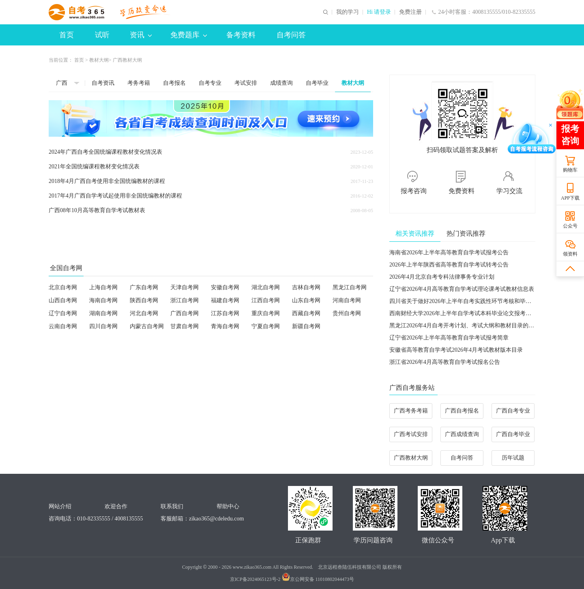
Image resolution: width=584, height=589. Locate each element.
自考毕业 (317, 83)
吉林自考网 (306, 287)
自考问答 (291, 35)
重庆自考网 (265, 313)
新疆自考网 (306, 326)
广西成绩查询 (462, 434)
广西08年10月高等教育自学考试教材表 (97, 210)
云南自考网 (63, 326)
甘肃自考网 (184, 326)
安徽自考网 (225, 287)
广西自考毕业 (513, 434)
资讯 (141, 35)
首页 (66, 35)
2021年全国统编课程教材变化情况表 (94, 166)
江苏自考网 (225, 313)
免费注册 (410, 12)
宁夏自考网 (265, 326)
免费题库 (188, 35)
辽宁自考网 (63, 313)
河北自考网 (144, 313)
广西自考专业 (513, 411)
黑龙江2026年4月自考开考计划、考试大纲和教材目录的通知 (464, 325)
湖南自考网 (103, 313)
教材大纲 (99, 60)
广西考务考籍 (411, 411)
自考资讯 (103, 83)
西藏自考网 (306, 313)
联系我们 (172, 506)
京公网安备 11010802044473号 (318, 579)
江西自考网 (265, 300)
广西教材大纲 (411, 458)
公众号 (570, 226)
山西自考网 (63, 300)
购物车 (570, 170)
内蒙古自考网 (147, 326)
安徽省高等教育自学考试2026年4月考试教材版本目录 (456, 350)
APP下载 (570, 198)
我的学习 (347, 12)
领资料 (570, 254)
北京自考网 (63, 287)
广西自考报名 (462, 411)
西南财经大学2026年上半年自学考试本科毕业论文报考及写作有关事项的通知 (485, 313)
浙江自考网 (184, 300)
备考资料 (241, 35)
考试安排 (245, 83)
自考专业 (210, 83)
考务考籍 (138, 83)
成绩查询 (281, 83)
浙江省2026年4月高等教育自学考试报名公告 (444, 362)
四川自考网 (103, 326)
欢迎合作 (116, 506)
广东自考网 (144, 287)
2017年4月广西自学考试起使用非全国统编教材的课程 (115, 196)
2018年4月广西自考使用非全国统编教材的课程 (107, 181)
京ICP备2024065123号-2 (255, 579)
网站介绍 (60, 506)
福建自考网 (225, 300)
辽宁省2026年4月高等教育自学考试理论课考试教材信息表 (461, 289)
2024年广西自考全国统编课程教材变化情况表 (105, 152)
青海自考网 (225, 326)
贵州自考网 (347, 313)
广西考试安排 (411, 434)
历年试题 (513, 458)
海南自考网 (103, 300)
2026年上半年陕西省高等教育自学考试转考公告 (449, 265)
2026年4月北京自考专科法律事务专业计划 (441, 277)
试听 (102, 35)
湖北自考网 (265, 287)
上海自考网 (103, 287)
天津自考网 (184, 287)
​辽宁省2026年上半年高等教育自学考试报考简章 (449, 338)
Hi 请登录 (379, 12)
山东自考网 (306, 300)
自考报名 (174, 83)
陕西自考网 (144, 300)
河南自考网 (347, 300)
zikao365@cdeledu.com (216, 519)
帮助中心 (228, 506)
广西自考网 (184, 313)
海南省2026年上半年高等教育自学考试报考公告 (449, 252)
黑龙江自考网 (350, 287)
